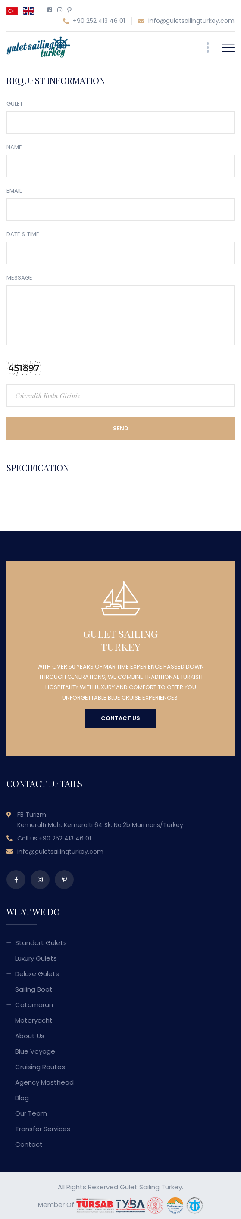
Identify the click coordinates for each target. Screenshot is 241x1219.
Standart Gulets (41, 942)
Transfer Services (42, 1128)
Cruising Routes (40, 1066)
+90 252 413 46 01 (94, 21)
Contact (29, 1144)
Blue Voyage (35, 1051)
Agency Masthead (44, 1082)
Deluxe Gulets (37, 973)
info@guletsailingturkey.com (186, 21)
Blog (22, 1097)
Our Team (31, 1113)
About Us (29, 1035)
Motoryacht (34, 1020)
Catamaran (34, 1004)
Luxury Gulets (36, 958)
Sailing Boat (34, 989)
